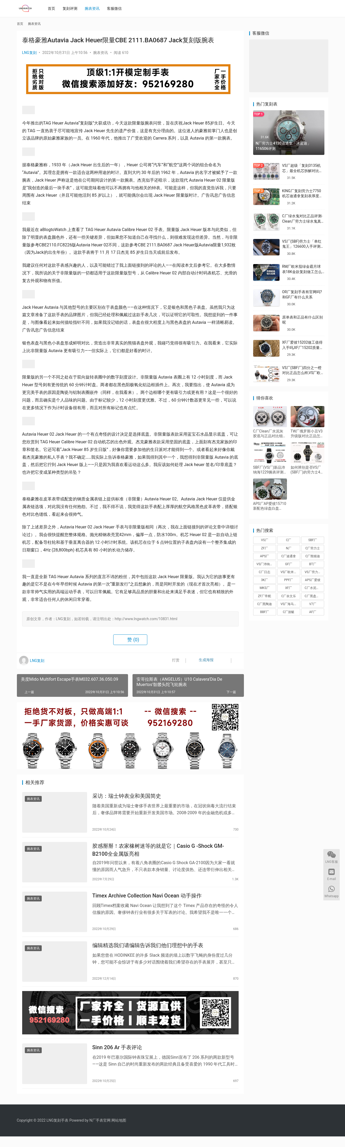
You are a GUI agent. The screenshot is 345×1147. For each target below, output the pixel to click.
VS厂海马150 (290, 604)
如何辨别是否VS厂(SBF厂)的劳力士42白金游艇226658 (306, 470)
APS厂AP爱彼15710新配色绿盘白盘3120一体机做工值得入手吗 (269, 506)
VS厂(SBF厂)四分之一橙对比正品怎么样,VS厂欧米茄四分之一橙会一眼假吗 (303, 373)
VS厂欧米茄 (289, 572)
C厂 (288, 540)
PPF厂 (288, 580)
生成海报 (200, 661)
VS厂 (264, 540)
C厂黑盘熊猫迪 (314, 596)
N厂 (288, 548)
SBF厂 (312, 540)
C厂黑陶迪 (264, 604)
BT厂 (312, 564)
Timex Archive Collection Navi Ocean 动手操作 (147, 900)
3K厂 (264, 580)
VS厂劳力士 (313, 572)
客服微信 (116, 8)
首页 (53, 8)
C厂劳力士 (312, 548)
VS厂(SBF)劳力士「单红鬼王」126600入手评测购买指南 (303, 246)
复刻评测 (71, 8)
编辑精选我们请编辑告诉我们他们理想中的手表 (147, 951)
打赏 (172, 661)
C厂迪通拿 (288, 556)
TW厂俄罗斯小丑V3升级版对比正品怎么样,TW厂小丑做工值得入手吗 (307, 433)
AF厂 (312, 612)
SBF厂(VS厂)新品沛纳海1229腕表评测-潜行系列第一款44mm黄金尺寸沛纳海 (269, 470)
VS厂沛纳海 (265, 564)
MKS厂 (265, 588)
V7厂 (312, 604)
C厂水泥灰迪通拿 (314, 588)
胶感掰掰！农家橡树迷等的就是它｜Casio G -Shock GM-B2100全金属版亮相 (158, 852)
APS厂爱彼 (312, 580)
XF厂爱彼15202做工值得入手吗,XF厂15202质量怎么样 (303, 347)
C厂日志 (264, 572)
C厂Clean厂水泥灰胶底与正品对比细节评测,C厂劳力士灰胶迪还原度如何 (269, 433)
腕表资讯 (94, 8)
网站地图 (118, 1131)
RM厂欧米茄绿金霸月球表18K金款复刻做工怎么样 (302, 271)
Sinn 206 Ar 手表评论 (117, 1057)
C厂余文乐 (288, 596)
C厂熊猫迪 (312, 556)
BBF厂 (264, 612)
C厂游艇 (289, 612)
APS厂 (264, 556)
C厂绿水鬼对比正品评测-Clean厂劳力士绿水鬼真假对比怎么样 (302, 221)
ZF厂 (264, 548)
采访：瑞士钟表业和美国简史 (126, 797)
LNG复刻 (29, 52)
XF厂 (288, 588)
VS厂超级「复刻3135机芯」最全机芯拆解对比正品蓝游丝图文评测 (302, 170)
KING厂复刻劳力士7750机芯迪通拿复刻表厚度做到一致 (302, 196)
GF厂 (288, 564)
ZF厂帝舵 (264, 596)
